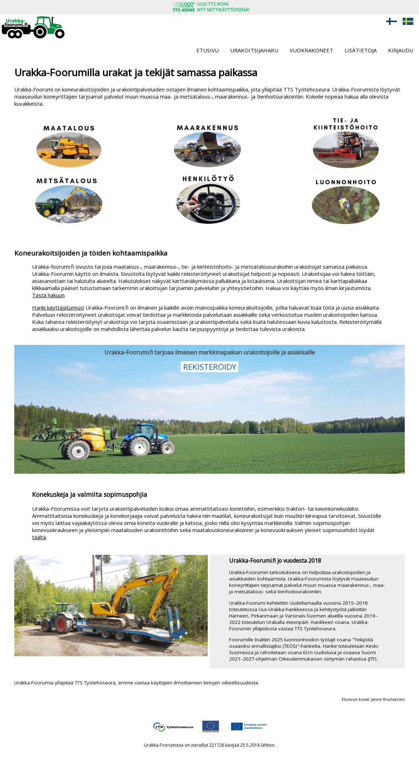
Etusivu (207, 50)
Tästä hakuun (48, 295)
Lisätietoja (361, 50)
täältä (39, 537)
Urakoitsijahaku (254, 50)
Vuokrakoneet (311, 50)
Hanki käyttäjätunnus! (58, 307)
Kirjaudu (400, 50)
